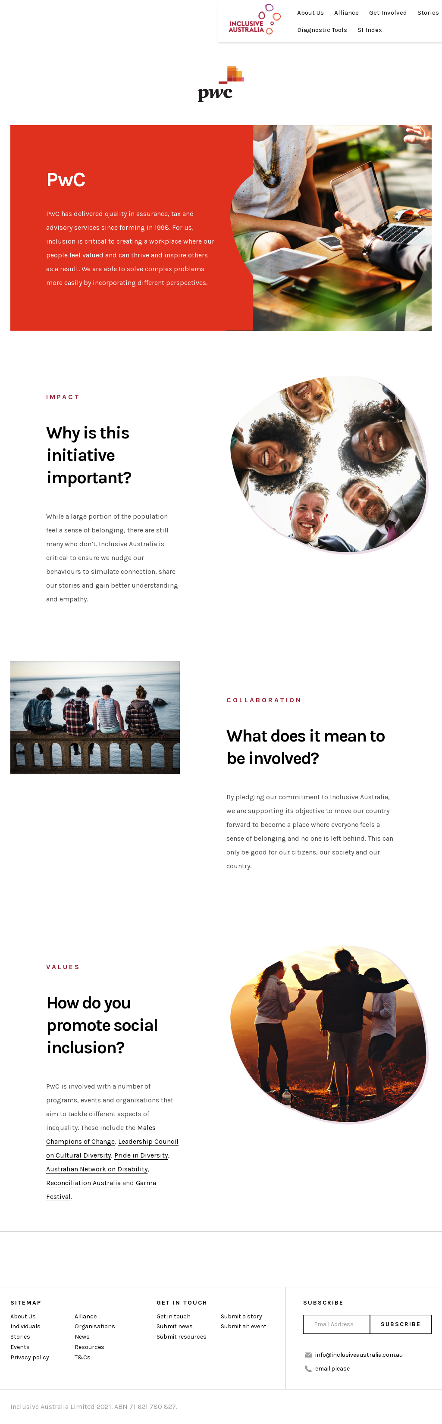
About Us (94, 13)
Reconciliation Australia (83, 1183)
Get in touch (174, 1316)
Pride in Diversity (141, 1155)
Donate (351, 21)
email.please (332, 1368)
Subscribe (400, 1324)
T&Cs (83, 1357)
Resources (96, 30)
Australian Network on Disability (97, 1169)
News (241, 13)
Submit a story (241, 1316)
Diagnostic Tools (147, 30)
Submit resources (182, 1337)
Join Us (412, 21)
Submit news (175, 1326)
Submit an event (243, 1326)
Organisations (95, 1326)
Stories (212, 13)
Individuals (25, 1326)
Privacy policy (29, 1357)
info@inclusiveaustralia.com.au (359, 1354)
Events (20, 1347)
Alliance (130, 13)
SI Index (195, 30)
